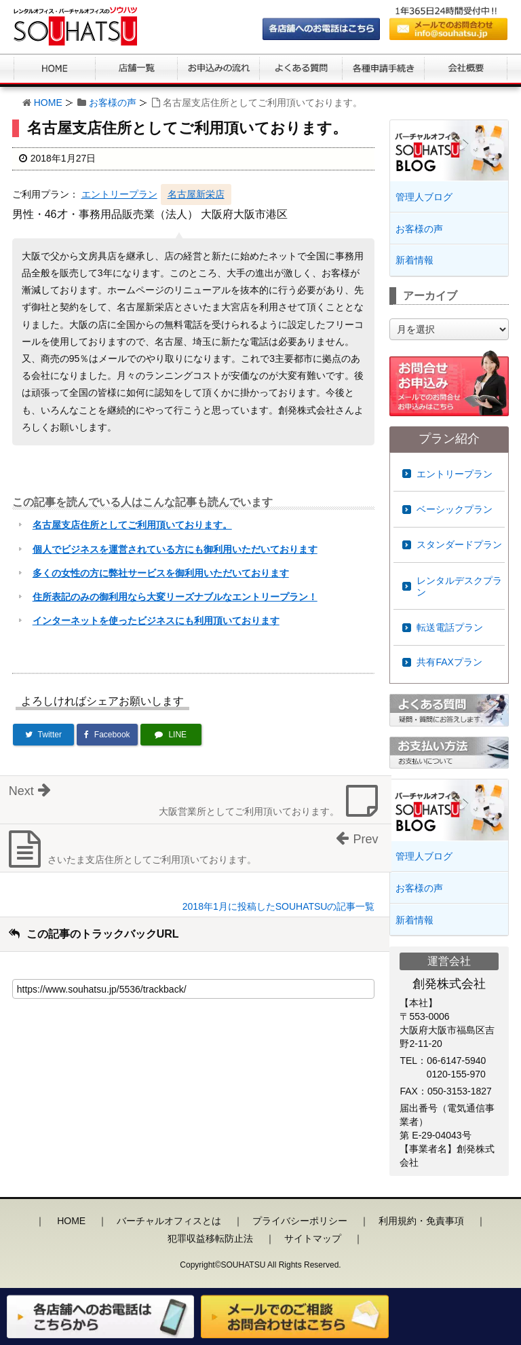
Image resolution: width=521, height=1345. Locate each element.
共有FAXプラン (449, 662)
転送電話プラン (450, 627)
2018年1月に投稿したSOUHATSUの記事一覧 (278, 906)
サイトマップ (312, 1238)
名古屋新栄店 (196, 194)
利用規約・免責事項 (421, 1220)
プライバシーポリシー (299, 1220)
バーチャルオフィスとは (169, 1220)
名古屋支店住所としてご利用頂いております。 (132, 524)
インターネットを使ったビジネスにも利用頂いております (156, 620)
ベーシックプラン (455, 509)
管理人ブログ (423, 196)
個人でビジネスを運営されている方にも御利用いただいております (175, 549)
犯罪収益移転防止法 (210, 1238)
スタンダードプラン (459, 544)
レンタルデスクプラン (459, 586)
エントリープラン (119, 194)
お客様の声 (112, 102)
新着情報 (414, 260)
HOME (48, 102)
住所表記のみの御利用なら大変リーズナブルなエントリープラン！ (175, 596)
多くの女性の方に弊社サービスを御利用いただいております (161, 573)
